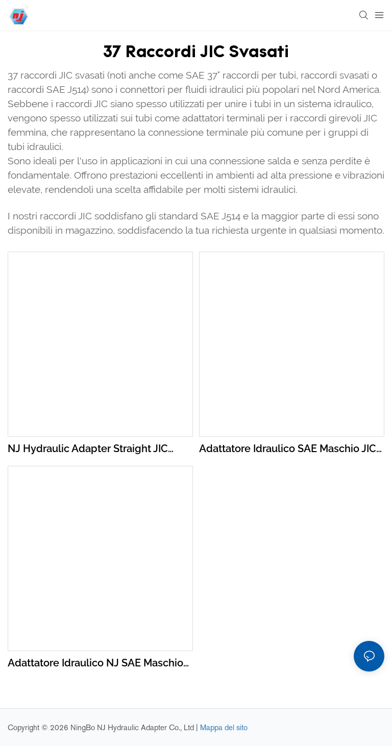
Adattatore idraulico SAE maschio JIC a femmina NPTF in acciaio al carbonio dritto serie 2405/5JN (287, 449)
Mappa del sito (224, 727)
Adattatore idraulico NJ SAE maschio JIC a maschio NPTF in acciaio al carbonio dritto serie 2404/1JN (95, 663)
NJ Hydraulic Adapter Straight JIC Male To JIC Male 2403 (88, 449)
